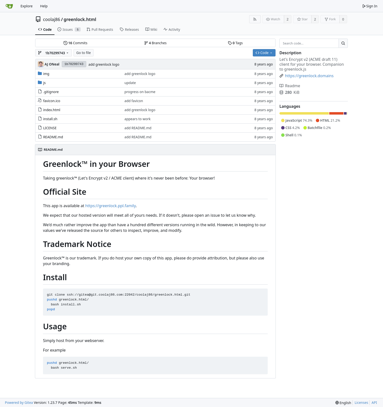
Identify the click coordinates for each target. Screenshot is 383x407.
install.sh (50, 119)
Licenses (361, 402)
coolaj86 (51, 19)
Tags (235, 43)
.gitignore (51, 91)
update (130, 82)
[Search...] (343, 43)
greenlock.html (80, 19)
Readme (289, 85)
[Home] (9, 6)
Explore (26, 6)
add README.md (138, 128)
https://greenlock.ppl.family (110, 205)
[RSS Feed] (255, 19)
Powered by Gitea (19, 402)
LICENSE (50, 128)
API (374, 402)
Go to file (83, 52)
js (44, 82)
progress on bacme (140, 91)
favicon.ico (51, 100)
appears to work (138, 119)
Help (44, 6)
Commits (75, 43)
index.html (51, 109)
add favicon (134, 100)
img (46, 73)
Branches (155, 43)
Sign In (369, 6)
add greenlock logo (103, 64)
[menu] (343, 402)
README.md (53, 137)
